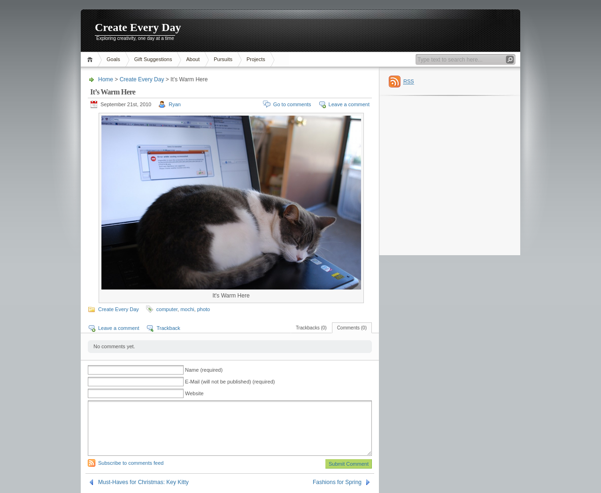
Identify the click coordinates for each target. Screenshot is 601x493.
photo (203, 309)
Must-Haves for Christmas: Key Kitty (143, 482)
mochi (187, 309)
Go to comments (292, 104)
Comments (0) (352, 327)
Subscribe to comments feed (130, 463)
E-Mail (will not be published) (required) (230, 381)
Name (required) (204, 370)
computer (166, 309)
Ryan (175, 104)
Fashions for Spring (337, 482)
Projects (256, 59)
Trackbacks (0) (311, 327)
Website (194, 393)
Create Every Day (138, 27)
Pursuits (223, 59)
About (193, 59)
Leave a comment (349, 104)
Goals (113, 59)
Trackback (168, 328)
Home (91, 59)
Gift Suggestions (153, 59)
